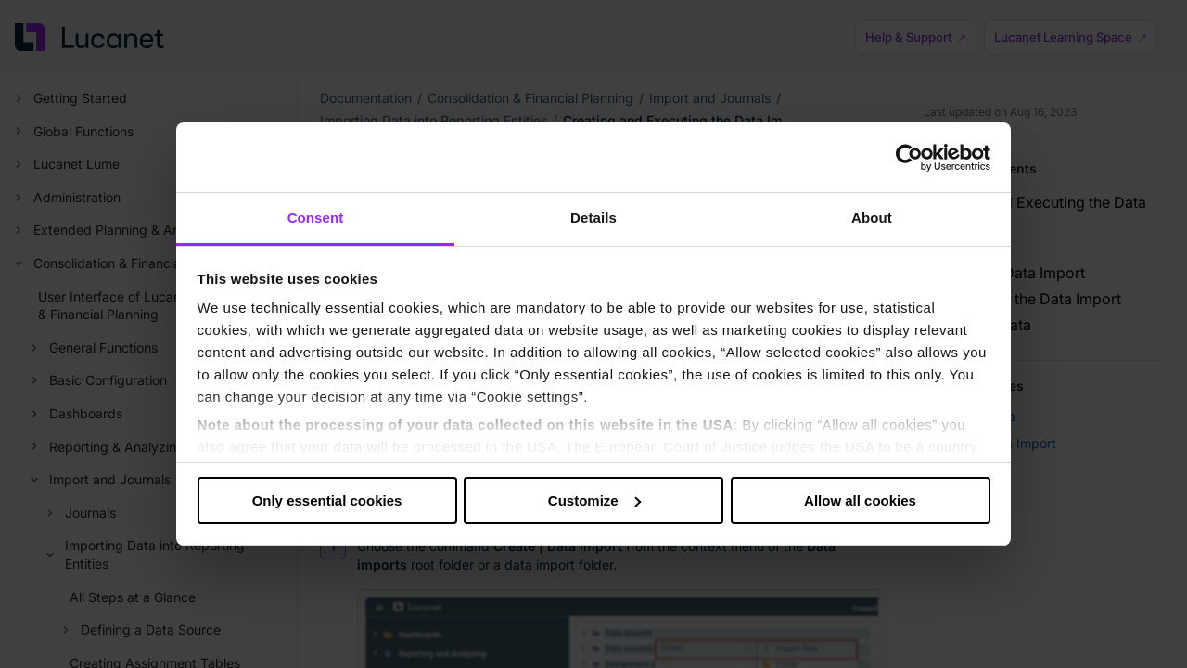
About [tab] (871, 217)
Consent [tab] (315, 217)
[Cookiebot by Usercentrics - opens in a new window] (909, 158)
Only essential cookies (327, 500)
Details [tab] (593, 217)
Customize (594, 500)
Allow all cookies (860, 500)
